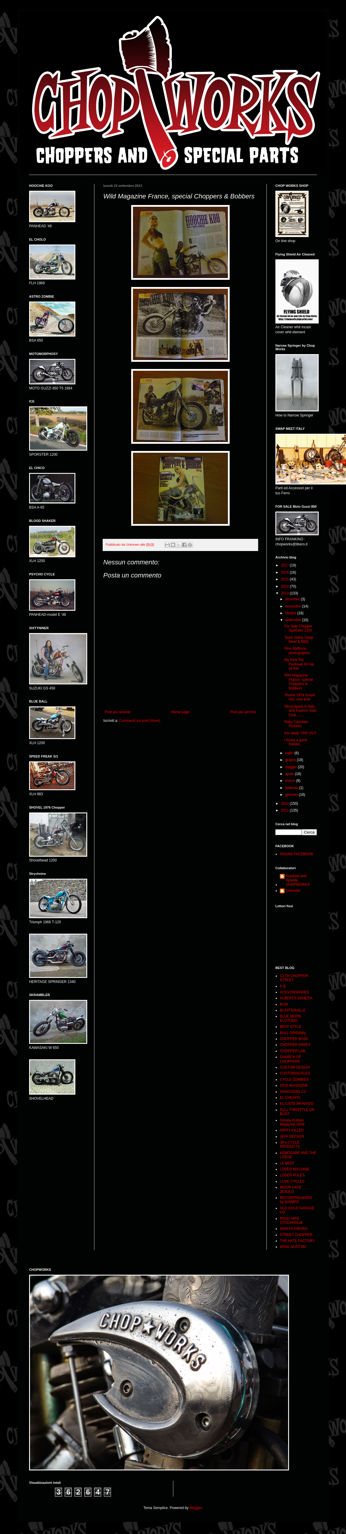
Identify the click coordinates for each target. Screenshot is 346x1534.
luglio (289, 753)
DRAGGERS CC (293, 1092)
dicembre (293, 599)
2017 (285, 565)
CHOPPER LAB (292, 1051)
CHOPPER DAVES (295, 1045)
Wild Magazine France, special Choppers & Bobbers (298, 681)
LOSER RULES (292, 1175)
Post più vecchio (243, 712)
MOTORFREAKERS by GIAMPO (296, 1200)
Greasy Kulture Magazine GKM (292, 1122)
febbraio (292, 788)
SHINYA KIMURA (293, 1229)
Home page (180, 712)
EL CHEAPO (290, 1098)
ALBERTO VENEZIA (296, 998)
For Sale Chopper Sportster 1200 (298, 628)
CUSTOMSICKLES (295, 1073)
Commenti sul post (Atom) (139, 721)
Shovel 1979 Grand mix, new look (299, 697)
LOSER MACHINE (294, 1169)
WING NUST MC (293, 1247)
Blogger (196, 1508)
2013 (285, 593)
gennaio (292, 795)
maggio (291, 767)
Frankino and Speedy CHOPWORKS (298, 880)
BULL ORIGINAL (293, 1033)
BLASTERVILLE (293, 1010)
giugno (291, 760)
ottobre (291, 613)
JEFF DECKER (292, 1136)
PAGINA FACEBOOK (296, 854)
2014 (285, 586)
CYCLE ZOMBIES (294, 1079)
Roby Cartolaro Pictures (296, 724)
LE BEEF (287, 1163)
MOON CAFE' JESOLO (291, 1189)
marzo (290, 781)
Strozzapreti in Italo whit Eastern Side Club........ (300, 710)
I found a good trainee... (295, 742)
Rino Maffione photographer (297, 650)
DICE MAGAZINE (294, 1085)
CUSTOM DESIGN (295, 1067)
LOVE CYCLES (292, 1181)
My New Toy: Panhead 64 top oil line (299, 664)
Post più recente (118, 712)
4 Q (282, 986)
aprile (290, 774)
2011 (285, 810)
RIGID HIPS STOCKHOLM (291, 1220)
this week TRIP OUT (300, 733)
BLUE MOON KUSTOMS (290, 1018)
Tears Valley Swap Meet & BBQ (298, 639)
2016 (285, 572)
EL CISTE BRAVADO (296, 1103)
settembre (293, 620)
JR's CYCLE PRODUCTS (290, 1144)
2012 (285, 803)
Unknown (293, 890)
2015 (285, 579)
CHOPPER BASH (294, 1039)
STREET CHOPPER (296, 1235)
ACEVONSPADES (294, 992)
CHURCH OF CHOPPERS (290, 1059)
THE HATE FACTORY (297, 1241)
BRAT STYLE (290, 1027)
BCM (284, 1004)
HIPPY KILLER (292, 1130)
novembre (293, 606)
